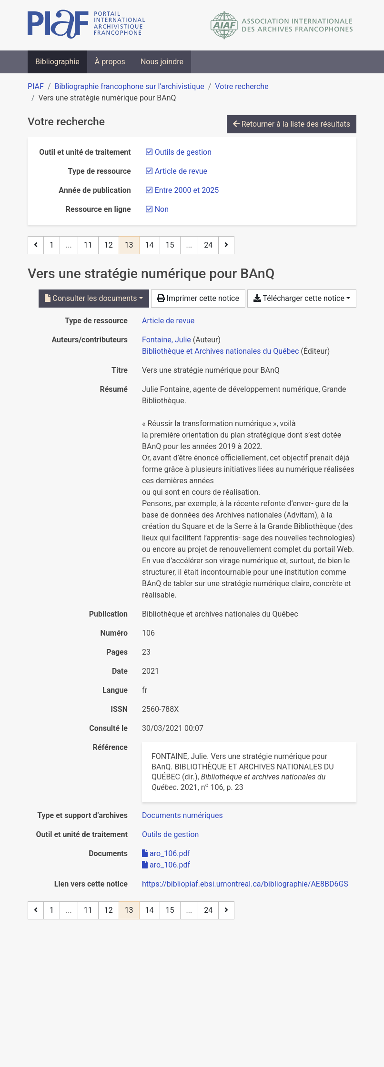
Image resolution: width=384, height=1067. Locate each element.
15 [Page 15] (170, 244)
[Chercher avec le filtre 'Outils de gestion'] (170, 834)
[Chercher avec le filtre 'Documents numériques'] (182, 815)
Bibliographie (57, 61)
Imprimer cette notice (198, 298)
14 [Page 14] (149, 244)
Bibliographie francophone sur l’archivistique (129, 86)
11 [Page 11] (88, 244)
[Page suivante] (226, 245)
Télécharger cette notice (298, 298)
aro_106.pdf (166, 853)
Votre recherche (241, 86)
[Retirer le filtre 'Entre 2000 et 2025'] (187, 190)
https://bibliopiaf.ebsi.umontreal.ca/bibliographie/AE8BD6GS (245, 883)
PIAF (36, 86)
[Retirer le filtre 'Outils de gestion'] (183, 152)
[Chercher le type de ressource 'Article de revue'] (168, 320)
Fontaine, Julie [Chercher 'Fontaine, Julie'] (166, 339)
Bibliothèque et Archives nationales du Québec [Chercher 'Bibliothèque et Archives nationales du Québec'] (220, 351)
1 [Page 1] (52, 244)
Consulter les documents (91, 298)
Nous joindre (162, 61)
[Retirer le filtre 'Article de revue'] (181, 171)
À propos (110, 61)
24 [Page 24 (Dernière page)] (208, 244)
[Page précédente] (36, 245)
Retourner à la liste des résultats (291, 124)
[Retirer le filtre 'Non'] (162, 209)
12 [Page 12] (108, 244)
